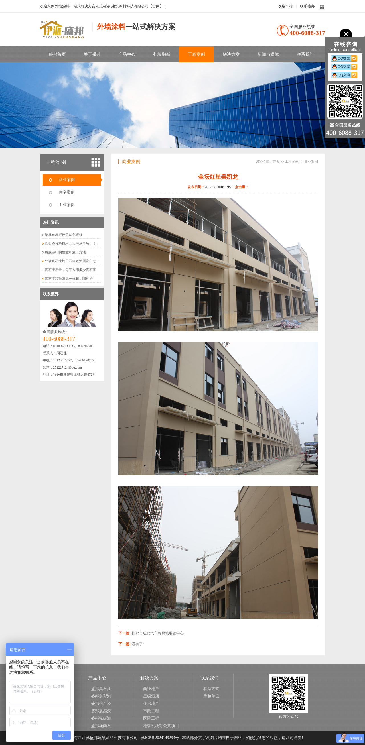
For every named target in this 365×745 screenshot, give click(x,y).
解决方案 (231, 54)
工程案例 (196, 54)
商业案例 (67, 180)
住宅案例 (67, 192)
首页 (276, 162)
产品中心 (126, 54)
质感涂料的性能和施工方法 (65, 252)
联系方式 (211, 689)
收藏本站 (285, 6)
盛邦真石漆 (101, 689)
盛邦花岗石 (101, 726)
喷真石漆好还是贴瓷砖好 (63, 235)
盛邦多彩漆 (101, 696)
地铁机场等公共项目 (161, 726)
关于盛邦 (92, 54)
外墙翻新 (161, 54)
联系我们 (305, 54)
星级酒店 (151, 696)
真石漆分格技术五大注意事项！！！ (72, 243)
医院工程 (151, 718)
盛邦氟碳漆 (101, 718)
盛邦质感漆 (101, 711)
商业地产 (151, 689)
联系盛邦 (307, 6)
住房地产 (151, 703)
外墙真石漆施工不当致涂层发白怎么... (73, 261)
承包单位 (211, 696)
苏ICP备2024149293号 (160, 738)
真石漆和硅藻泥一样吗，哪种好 (69, 279)
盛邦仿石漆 (101, 703)
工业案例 (67, 205)
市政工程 (151, 711)
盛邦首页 (57, 54)
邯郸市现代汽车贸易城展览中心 (158, 633)
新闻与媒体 (268, 54)
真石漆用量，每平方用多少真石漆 (70, 270)
